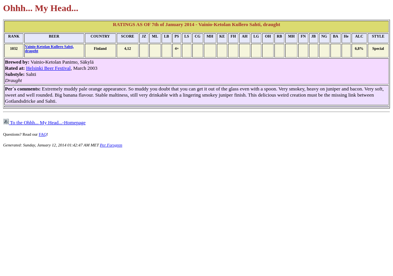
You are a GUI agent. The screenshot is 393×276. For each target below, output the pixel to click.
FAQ (43, 134)
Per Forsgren (111, 145)
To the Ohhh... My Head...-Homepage (44, 122)
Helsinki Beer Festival (48, 68)
